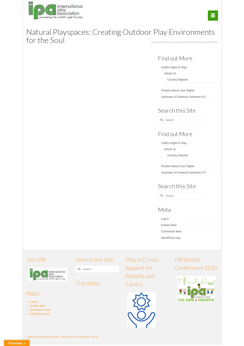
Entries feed (168, 225)
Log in (165, 218)
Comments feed (171, 231)
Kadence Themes (90, 337)
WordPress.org (170, 237)
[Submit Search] (161, 120)
